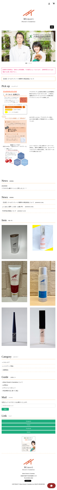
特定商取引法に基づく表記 (10, 390)
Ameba (28, 432)
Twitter (28, 425)
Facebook (28, 428)
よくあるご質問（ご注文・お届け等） (13, 206)
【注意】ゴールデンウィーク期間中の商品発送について (18, 79)
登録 (5, 409)
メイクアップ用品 (8, 366)
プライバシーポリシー (9, 388)
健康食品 (5, 370)
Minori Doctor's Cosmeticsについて (13, 382)
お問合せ (5, 385)
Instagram (28, 421)
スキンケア (6, 362)
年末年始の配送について (9, 211)
